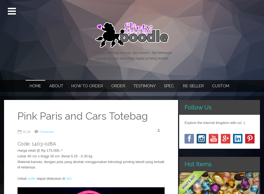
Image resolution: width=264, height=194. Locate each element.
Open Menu (12, 11)
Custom (220, 86)
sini (68, 178)
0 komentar (47, 132)
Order (118, 86)
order (32, 178)
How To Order (87, 86)
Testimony (144, 86)
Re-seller (193, 86)
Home (35, 86)
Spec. (169, 86)
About (56, 86)
